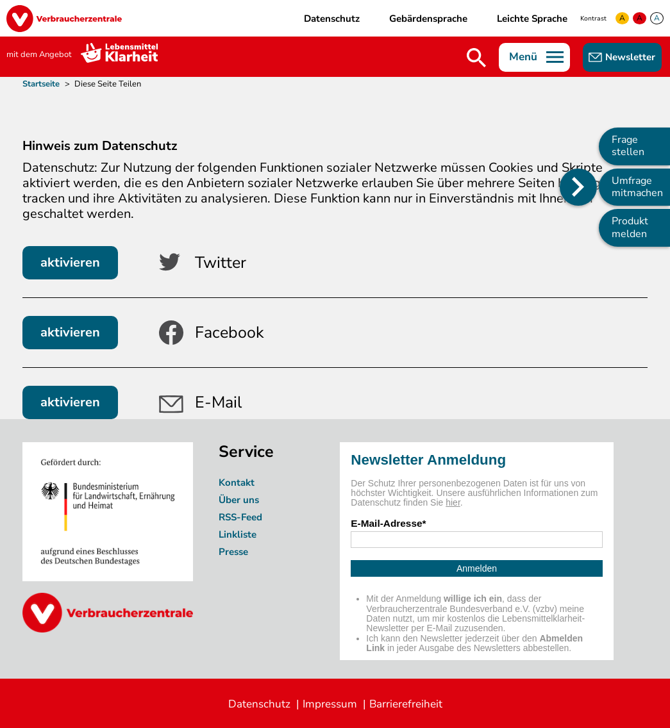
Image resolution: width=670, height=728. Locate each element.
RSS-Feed (240, 517)
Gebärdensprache (428, 18)
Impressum (330, 704)
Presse (233, 551)
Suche (476, 57)
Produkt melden (630, 227)
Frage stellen (628, 146)
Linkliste (237, 534)
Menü (523, 56)
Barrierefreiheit (405, 704)
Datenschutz (332, 18)
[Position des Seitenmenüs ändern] (578, 187)
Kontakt (237, 482)
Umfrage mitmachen (637, 187)
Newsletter (630, 57)
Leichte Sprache (532, 18)
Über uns (240, 499)
